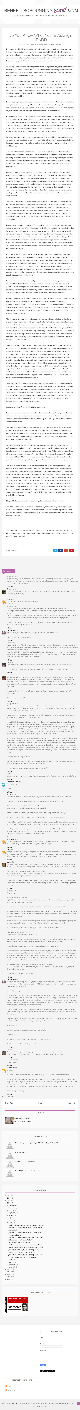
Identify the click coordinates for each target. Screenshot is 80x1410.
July (10, 1218)
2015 (9, 1196)
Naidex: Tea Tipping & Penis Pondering (21, 1252)
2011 (9, 1269)
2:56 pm (9, 837)
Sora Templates (50, 1403)
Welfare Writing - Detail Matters (19, 1242)
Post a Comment (8, 1096)
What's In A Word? (21, 1152)
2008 (9, 1277)
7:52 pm (9, 771)
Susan (9, 1050)
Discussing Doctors (15, 1235)
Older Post (71, 1103)
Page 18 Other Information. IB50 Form (28, 1171)
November (12, 1208)
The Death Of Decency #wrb (25, 1162)
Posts (8, 1386)
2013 (9, 1200)
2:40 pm (9, 792)
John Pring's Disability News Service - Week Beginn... (25, 1228)
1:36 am (9, 977)
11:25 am (10, 1057)
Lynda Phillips (11, 630)
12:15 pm (10, 1047)
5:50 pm (9, 673)
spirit (8, 849)
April (10, 1260)
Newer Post (9, 1103)
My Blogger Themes (66, 1403)
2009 (9, 1274)
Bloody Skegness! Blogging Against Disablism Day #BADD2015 (36, 1143)
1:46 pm (9, 640)
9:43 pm (9, 860)
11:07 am (10, 587)
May (10, 1223)
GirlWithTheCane (12, 782)
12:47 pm (10, 604)
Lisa (8, 662)
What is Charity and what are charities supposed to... (26, 1247)
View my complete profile (22, 1121)
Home (40, 1103)
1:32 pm (9, 628)
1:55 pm (9, 660)
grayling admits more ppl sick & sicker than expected (26, 1225)
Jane (8, 675)
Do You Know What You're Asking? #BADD (23, 1257)
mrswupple (10, 839)
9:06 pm (9, 779)
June (10, 1220)
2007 (9, 1279)
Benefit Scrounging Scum (20, 1403)
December (12, 1205)
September (13, 1213)
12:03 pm (10, 597)
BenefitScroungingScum (24, 1118)
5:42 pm (9, 1094)
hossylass (10, 794)
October (12, 1210)
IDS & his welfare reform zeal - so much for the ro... (25, 1245)
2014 (9, 1198)
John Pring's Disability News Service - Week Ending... (25, 1232)
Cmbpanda (10, 589)
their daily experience (56, 293)
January (11, 1267)
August (11, 1215)
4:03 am (9, 1065)
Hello (8, 599)
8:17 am (9, 888)
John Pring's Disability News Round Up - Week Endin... (26, 1237)
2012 (9, 1203)
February (12, 1265)
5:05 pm (9, 847)
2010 (9, 1272)
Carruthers (10, 1068)
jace (8, 862)
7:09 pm (9, 701)
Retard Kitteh (12, 1230)
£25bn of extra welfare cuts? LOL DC (20, 1240)
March (11, 1262)
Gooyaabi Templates (41, 1406)
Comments (10, 1390)
